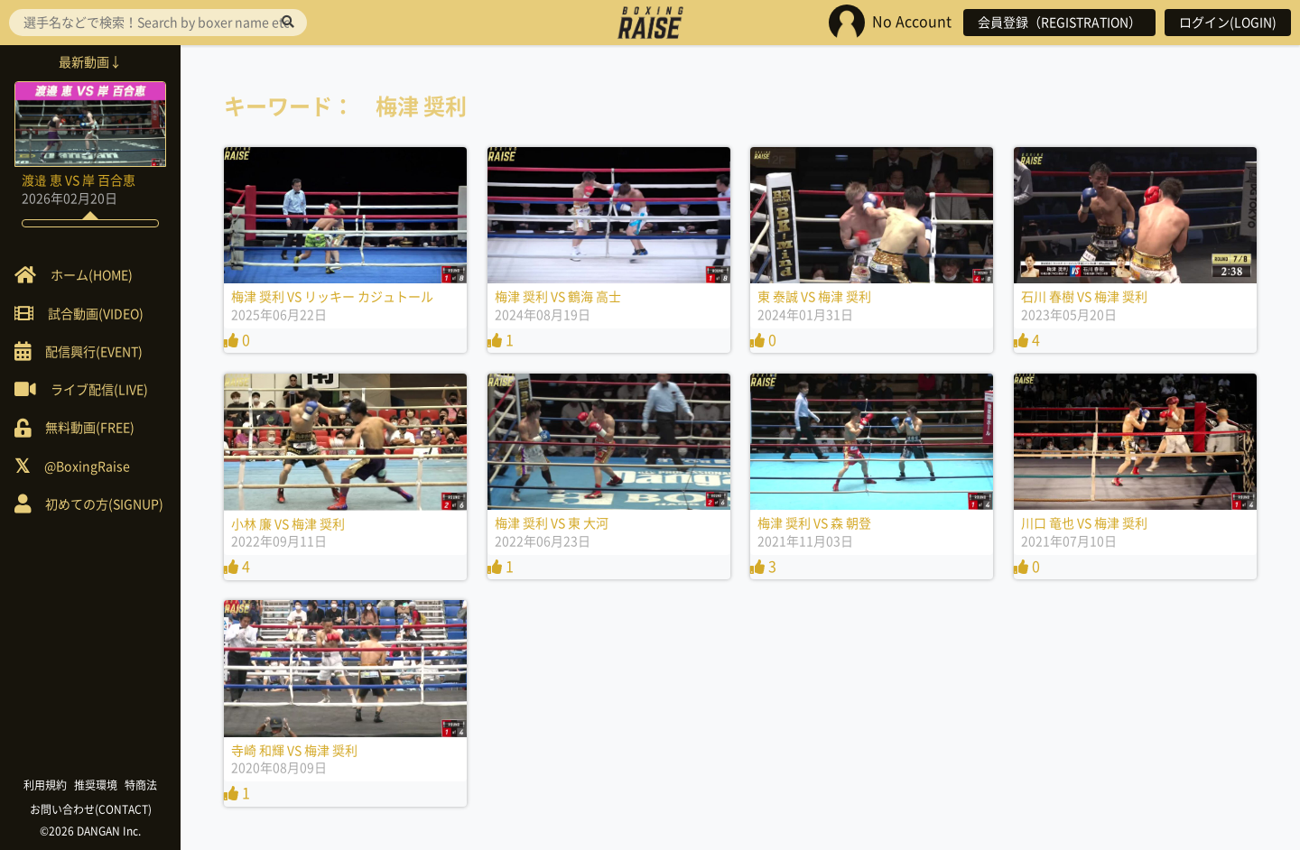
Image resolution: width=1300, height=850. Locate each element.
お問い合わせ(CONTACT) (91, 809)
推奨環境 (95, 785)
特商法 (141, 785)
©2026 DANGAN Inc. (90, 831)
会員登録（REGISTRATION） (1059, 22)
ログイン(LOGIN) (1228, 22)
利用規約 (45, 785)
